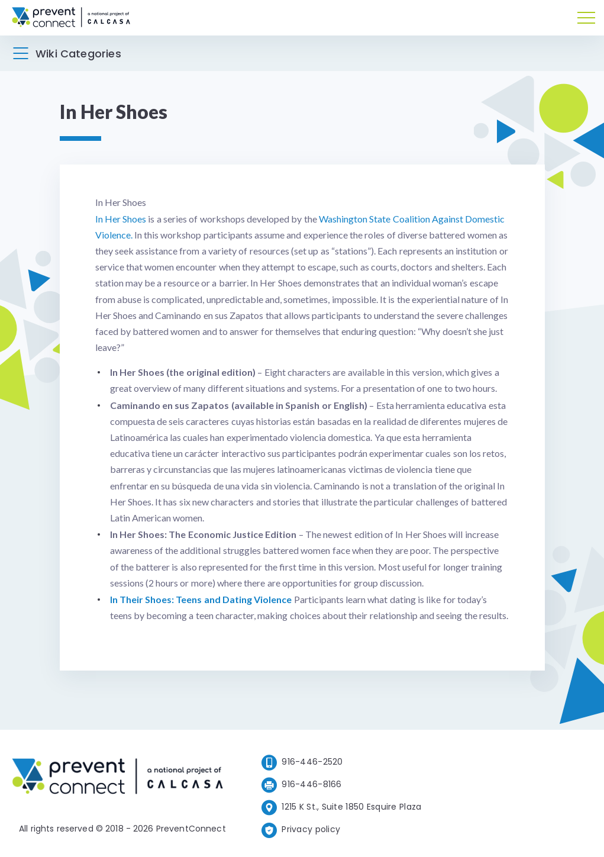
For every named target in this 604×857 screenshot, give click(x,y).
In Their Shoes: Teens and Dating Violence (201, 599)
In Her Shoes (121, 218)
